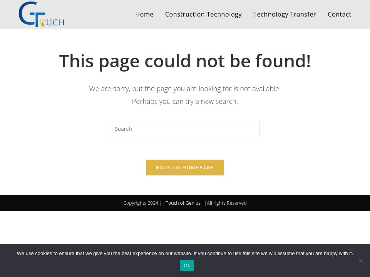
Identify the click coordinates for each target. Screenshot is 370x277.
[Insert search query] (185, 128)
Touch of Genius (183, 203)
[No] (360, 260)
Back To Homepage (185, 167)
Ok (187, 266)
